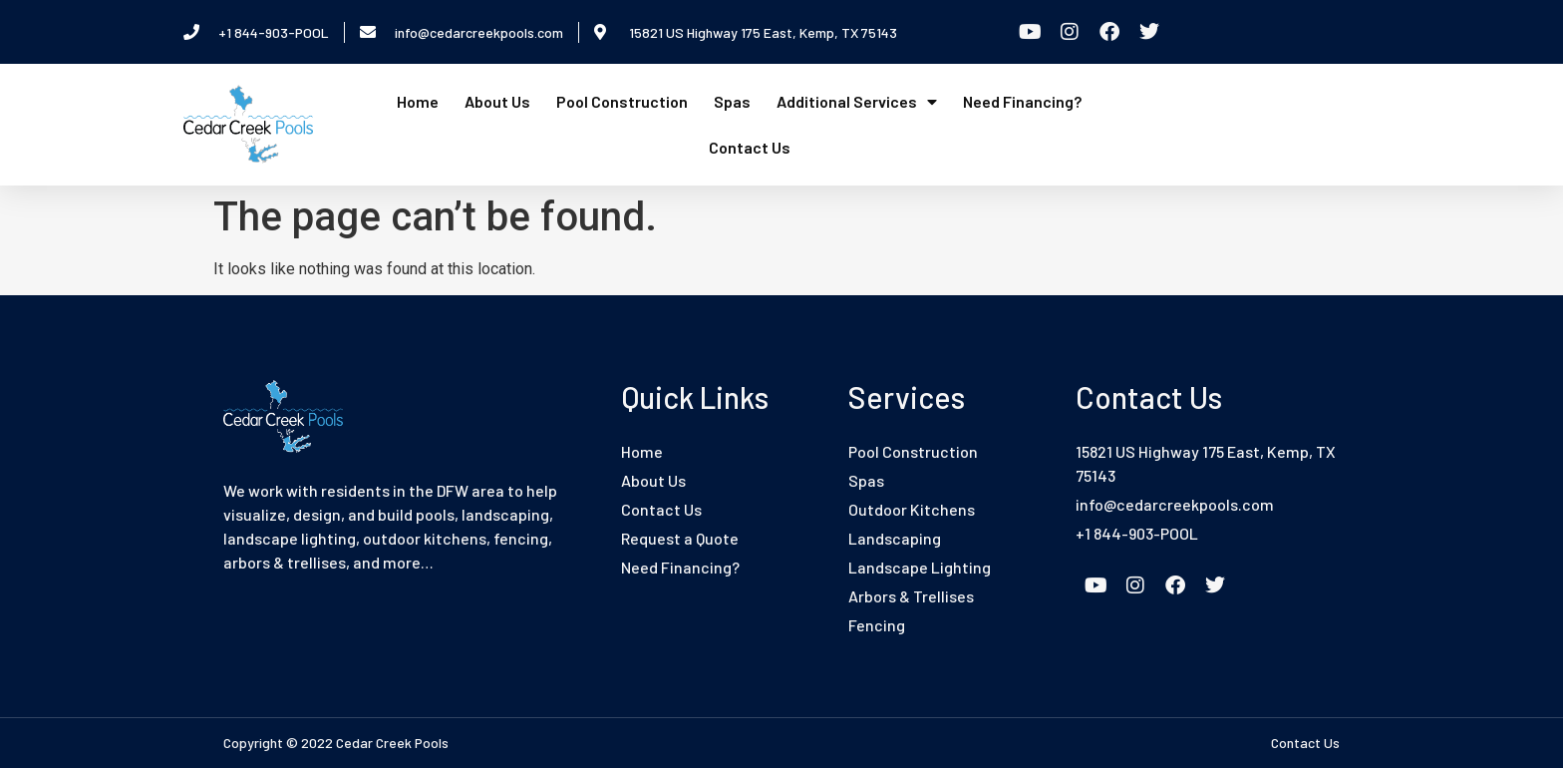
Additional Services (857, 102)
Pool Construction (622, 101)
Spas (732, 101)
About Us (497, 101)
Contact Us (749, 147)
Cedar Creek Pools (392, 742)
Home (418, 101)
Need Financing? (1022, 101)
